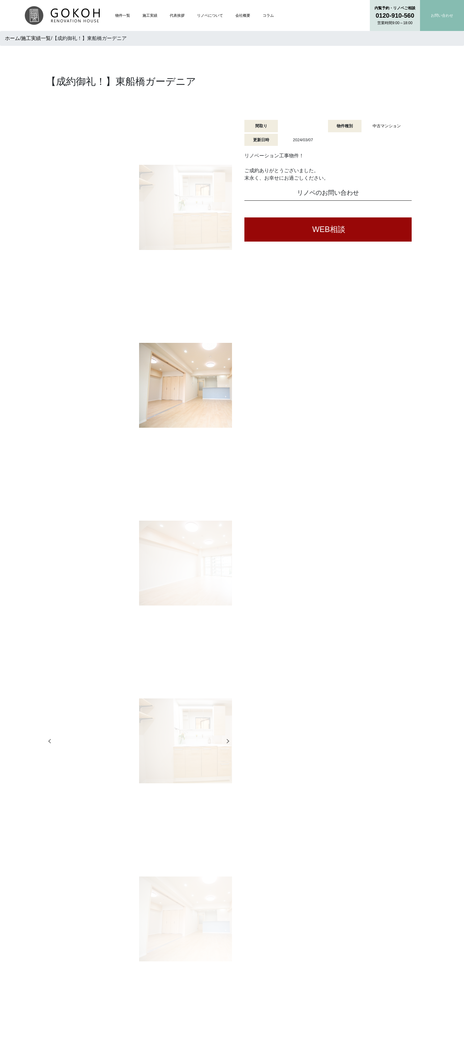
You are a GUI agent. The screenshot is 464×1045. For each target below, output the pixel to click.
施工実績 (149, 15)
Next (228, 227)
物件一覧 (122, 15)
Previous (47, 227)
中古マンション (387, 126)
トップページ (199, 941)
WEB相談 (328, 229)
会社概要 (242, 15)
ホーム (12, 38)
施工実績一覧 (36, 38)
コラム (268, 15)
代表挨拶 (177, 15)
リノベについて (210, 15)
